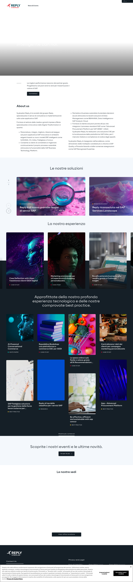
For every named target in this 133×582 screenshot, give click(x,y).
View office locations (66, 534)
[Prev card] (10, 260)
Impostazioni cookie (104, 573)
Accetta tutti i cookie (121, 573)
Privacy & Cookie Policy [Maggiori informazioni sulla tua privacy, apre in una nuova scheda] (15, 579)
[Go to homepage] (15, 6)
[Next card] (8, 211)
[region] (66, 573)
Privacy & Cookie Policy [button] (76, 564)
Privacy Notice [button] (96, 564)
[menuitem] (33, 6)
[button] (33, 94)
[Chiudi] (131, 567)
